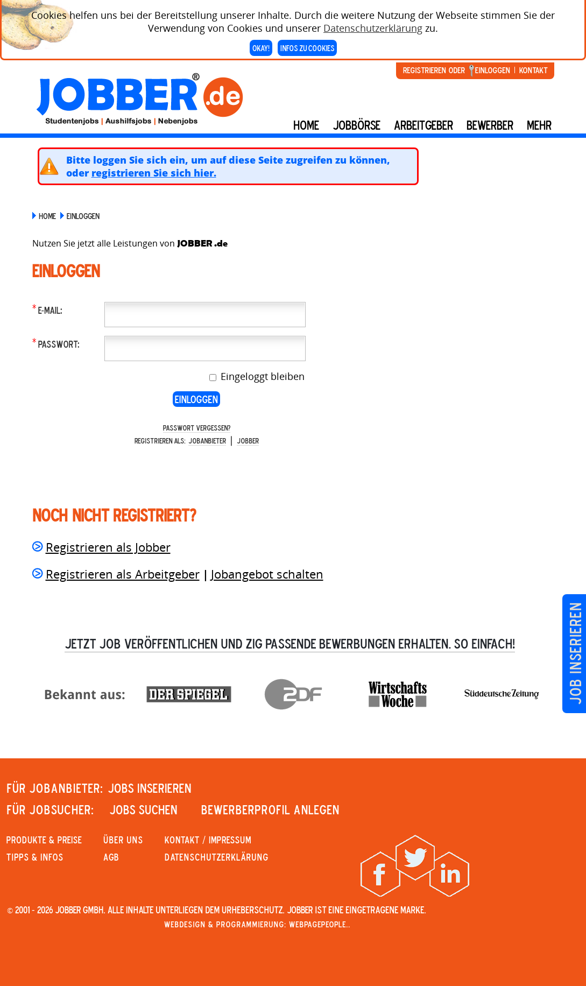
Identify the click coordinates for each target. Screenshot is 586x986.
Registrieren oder (434, 70)
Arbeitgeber (423, 125)
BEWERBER (490, 125)
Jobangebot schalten (267, 574)
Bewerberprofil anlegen (270, 809)
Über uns (123, 840)
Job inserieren (575, 653)
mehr (539, 125)
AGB (111, 857)
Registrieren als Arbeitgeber (123, 574)
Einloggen (492, 70)
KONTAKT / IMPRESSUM (208, 840)
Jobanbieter (207, 440)
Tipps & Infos (34, 857)
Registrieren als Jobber (108, 547)
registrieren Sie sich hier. (153, 172)
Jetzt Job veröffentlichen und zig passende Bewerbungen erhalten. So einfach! (290, 643)
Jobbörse (356, 125)
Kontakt (533, 70)
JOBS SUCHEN (143, 809)
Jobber (248, 440)
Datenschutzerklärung (372, 24)
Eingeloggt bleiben (261, 376)
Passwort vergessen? (196, 427)
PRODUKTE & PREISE (44, 840)
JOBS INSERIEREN (150, 788)
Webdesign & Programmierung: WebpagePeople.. (257, 924)
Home (306, 125)
